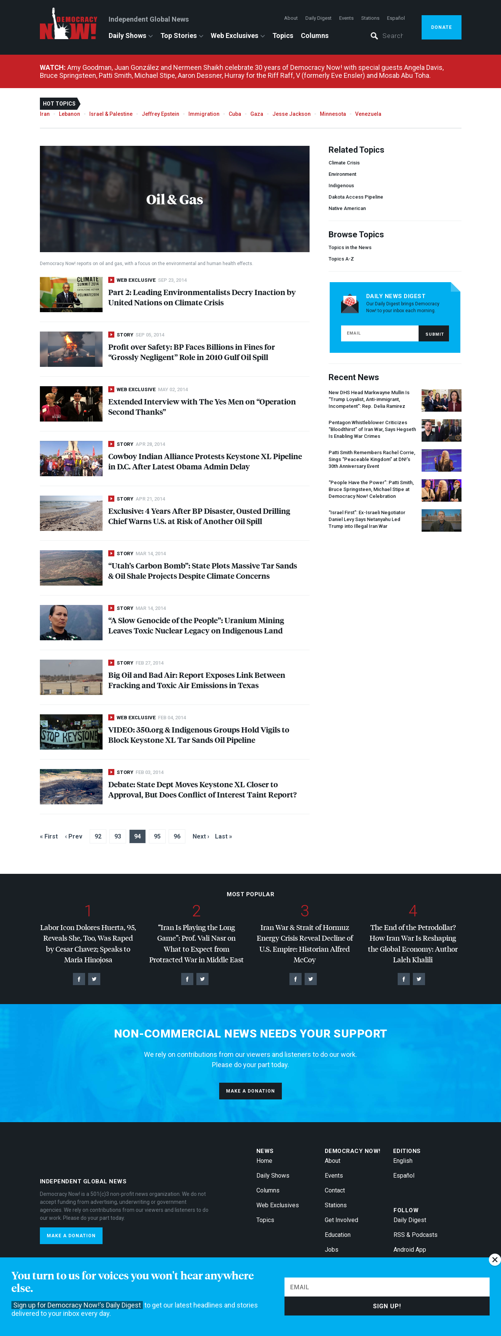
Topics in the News (350, 247)
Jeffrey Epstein (160, 114)
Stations (370, 18)
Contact (335, 1190)
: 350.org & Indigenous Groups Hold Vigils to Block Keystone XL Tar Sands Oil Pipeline (198, 734)
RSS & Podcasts (416, 1234)
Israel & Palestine (111, 114)
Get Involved (341, 1220)
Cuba (235, 114)
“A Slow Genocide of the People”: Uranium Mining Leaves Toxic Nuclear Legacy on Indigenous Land (196, 625)
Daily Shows (127, 35)
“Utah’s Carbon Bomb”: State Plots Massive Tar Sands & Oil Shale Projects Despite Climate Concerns (202, 570)
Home (264, 1160)
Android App (410, 1249)
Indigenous (341, 185)
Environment (342, 174)
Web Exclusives (234, 35)
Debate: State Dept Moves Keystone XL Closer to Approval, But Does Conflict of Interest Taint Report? (202, 789)
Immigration (204, 114)
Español (396, 18)
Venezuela (368, 114)
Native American (347, 208)
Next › (201, 836)
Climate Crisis (344, 163)
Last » (223, 836)
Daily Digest (318, 18)
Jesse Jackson (291, 114)
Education (338, 1234)
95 (157, 836)
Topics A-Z (341, 259)
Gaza (256, 114)
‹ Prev (73, 836)
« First (49, 836)
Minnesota (333, 114)
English (402, 1160)
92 (98, 836)
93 (117, 836)
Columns (315, 35)
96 (177, 836)
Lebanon (69, 114)
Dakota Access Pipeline (356, 197)
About (291, 18)
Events (346, 18)
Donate (441, 27)
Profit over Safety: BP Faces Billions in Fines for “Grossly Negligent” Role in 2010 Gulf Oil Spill (191, 351)
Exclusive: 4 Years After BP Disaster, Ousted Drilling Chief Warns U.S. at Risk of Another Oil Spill (199, 515)
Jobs (331, 1249)
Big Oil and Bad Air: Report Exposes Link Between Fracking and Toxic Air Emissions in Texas (196, 680)
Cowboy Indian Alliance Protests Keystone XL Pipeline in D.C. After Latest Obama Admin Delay (205, 461)
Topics (282, 35)
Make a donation (250, 1091)
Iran (45, 114)
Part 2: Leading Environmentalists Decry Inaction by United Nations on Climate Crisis (202, 297)
